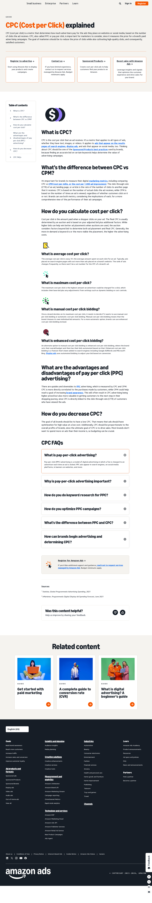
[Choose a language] (17, 729)
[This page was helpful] (122, 613)
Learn (75, 3)
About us (9, 854)
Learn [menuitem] (126, 741)
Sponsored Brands (12, 784)
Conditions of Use (23, 854)
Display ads (51, 353)
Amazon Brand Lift (52, 787)
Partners (64, 3)
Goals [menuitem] (8, 741)
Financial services (90, 765)
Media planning (50, 749)
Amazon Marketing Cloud (54, 819)
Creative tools (50, 769)
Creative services (51, 765)
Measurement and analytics (53, 778)
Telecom (87, 788)
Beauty (86, 749)
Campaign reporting (52, 795)
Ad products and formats (13, 770)
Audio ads (9, 795)
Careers (102, 854)
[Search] (120, 4)
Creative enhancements (53, 761)
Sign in (128, 3)
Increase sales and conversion (17, 757)
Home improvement (91, 781)
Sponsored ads (11, 776)
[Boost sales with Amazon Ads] (129, 63)
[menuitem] (17, 790)
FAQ (124, 761)
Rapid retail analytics (52, 803)
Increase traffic (11, 753)
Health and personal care (93, 773)
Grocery (87, 769)
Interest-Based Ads (55, 854)
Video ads (9, 791)
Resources (127, 753)
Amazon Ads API (51, 823)
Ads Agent (49, 838)
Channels (88, 804)
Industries (89, 741)
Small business (34, 3)
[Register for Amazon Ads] (72, 560)
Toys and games (90, 792)
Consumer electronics (92, 753)
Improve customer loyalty (15, 761)
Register (142, 3)
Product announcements (132, 749)
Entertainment (89, 757)
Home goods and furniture (94, 777)
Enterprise (50, 3)
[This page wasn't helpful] (115, 613)
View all (9, 803)
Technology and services (56, 810)
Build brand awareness (14, 745)
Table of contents (18, 105)
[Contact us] (58, 61)
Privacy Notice (39, 854)
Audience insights (51, 745)
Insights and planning (54, 741)
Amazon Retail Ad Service (54, 831)
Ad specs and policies (131, 757)
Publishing (88, 784)
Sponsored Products (13, 780)
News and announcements (133, 765)
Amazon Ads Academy (131, 745)
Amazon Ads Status (87, 854)
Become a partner (129, 781)
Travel (86, 796)
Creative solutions (53, 757)
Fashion (87, 761)
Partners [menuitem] (127, 772)
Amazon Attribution (52, 784)
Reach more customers (14, 749)
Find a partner (128, 777)
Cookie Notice (71, 854)
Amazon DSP (49, 815)
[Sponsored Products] (93, 61)
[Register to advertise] (22, 61)
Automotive (88, 745)
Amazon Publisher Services (55, 827)
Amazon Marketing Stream (55, 791)
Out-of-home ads (12, 799)
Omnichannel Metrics (52, 799)
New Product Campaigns (54, 834)
